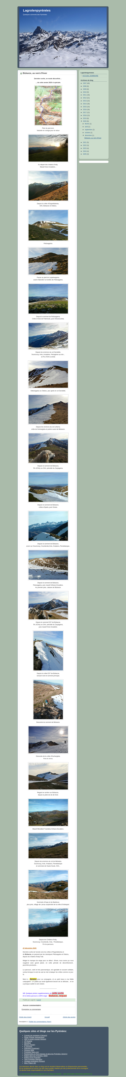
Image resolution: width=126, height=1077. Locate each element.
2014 (85, 104)
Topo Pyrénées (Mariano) (33, 1059)
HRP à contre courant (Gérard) (35, 1039)
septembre (89, 130)
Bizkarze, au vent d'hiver (93, 138)
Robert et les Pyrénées (32, 1057)
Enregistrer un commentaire (31, 1009)
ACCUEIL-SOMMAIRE (90, 76)
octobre (88, 132)
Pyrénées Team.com (31, 1052)
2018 (85, 115)
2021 (85, 142)
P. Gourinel (28, 1046)
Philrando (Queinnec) (31, 1048)
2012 (85, 98)
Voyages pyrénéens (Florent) (34, 1061)
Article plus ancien (69, 1017)
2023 (85, 148)
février (87, 124)
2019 (85, 118)
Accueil (47, 1017)
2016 (85, 109)
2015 (85, 107)
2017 (85, 112)
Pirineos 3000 (29, 1050)
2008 (85, 86)
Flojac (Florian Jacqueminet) (34, 1037)
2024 (85, 151)
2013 (85, 101)
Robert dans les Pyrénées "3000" (36, 1056)
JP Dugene (28, 1041)
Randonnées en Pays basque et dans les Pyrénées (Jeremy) (45, 1054)
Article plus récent (25, 1017)
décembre (88, 135)
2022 (85, 145)
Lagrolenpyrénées (37, 10)
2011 (85, 95)
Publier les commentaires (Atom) (40, 1022)
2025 (85, 154)
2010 (85, 92)
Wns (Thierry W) (30, 1063)
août (86, 127)
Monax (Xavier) (29, 1045)
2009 (85, 89)
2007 (85, 83)
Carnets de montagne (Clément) (35, 1035)
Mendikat (27, 1043)
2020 (85, 121)
